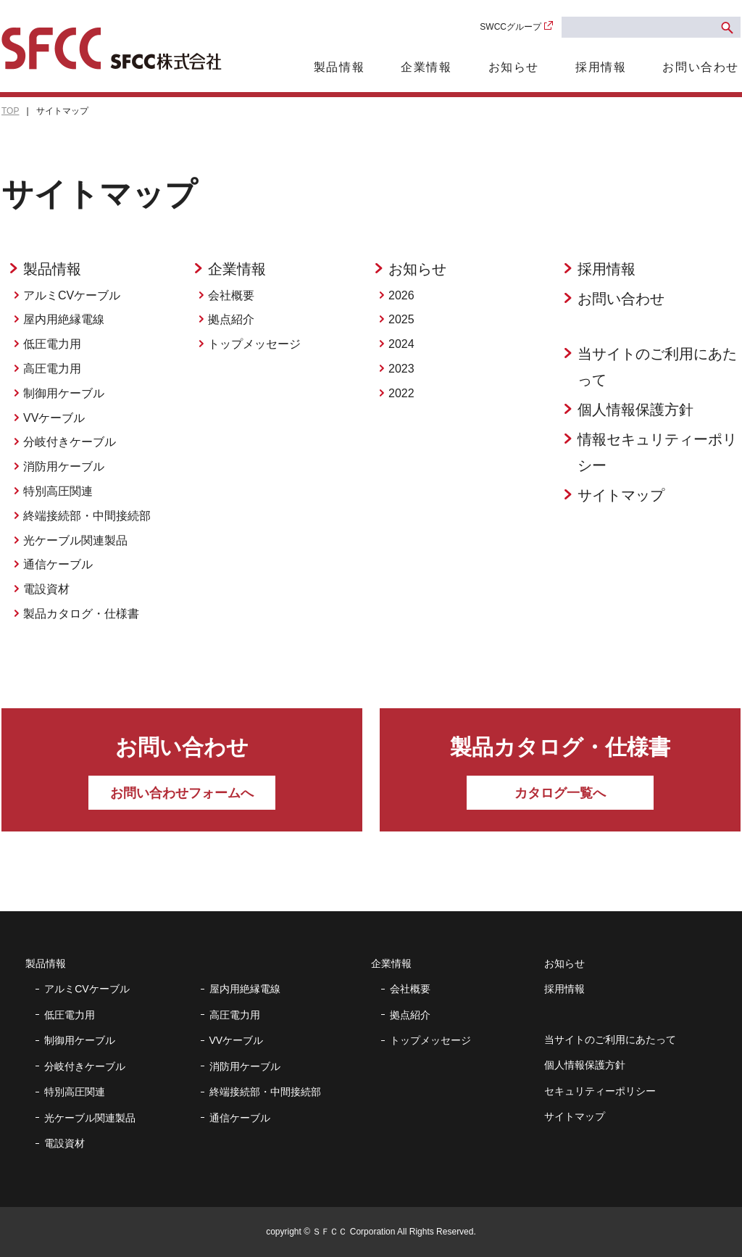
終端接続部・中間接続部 (87, 516)
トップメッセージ (254, 344)
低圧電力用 (52, 344)
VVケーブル (54, 418)
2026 (401, 295)
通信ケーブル (58, 564)
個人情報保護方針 (635, 410)
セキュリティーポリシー (600, 1091)
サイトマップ (621, 495)
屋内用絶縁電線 (63, 319)
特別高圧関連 (58, 491)
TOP (10, 111)
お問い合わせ (700, 67)
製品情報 (339, 67)
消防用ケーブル (63, 466)
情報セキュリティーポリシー (657, 452)
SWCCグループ (510, 27)
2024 (401, 344)
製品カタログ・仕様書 (81, 613)
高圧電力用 (52, 368)
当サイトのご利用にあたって (657, 367)
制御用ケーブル (63, 393)
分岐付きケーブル (69, 442)
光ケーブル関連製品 (75, 540)
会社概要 (231, 295)
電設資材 (46, 589)
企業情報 (426, 67)
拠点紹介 (231, 319)
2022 (401, 393)
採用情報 (600, 67)
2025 (401, 319)
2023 (401, 368)
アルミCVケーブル (71, 295)
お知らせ (513, 67)
